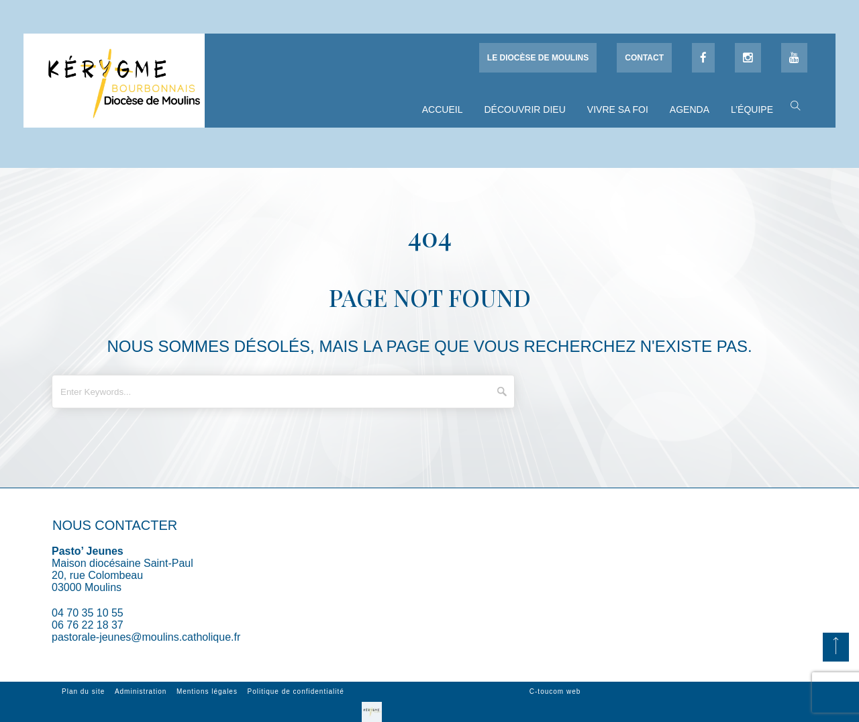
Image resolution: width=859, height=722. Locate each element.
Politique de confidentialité (296, 691)
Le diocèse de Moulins (538, 57)
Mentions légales (207, 691)
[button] (792, 105)
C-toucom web (554, 691)
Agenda (689, 109)
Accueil (442, 109)
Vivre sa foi (617, 109)
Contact (644, 57)
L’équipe (752, 109)
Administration (140, 691)
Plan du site (83, 691)
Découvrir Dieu (524, 109)
